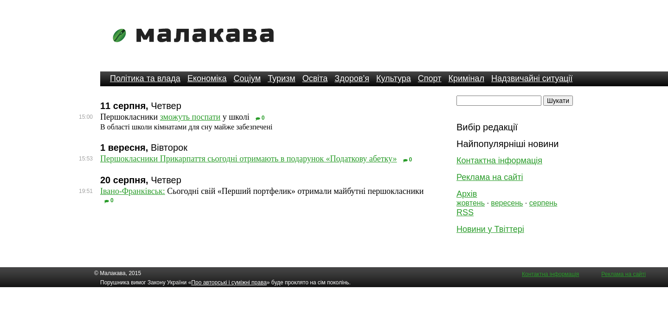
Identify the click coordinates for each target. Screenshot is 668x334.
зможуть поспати (190, 117)
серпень (543, 203)
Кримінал (466, 78)
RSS (465, 212)
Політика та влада (145, 78)
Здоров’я (351, 78)
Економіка (207, 78)
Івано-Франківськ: (132, 191)
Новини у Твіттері (490, 229)
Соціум (247, 78)
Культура (393, 78)
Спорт (430, 78)
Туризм (281, 78)
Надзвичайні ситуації (531, 78)
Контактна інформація (499, 160)
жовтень (470, 203)
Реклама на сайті (489, 177)
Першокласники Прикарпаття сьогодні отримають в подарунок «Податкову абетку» (248, 158)
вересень (507, 203)
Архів (466, 194)
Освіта (315, 78)
